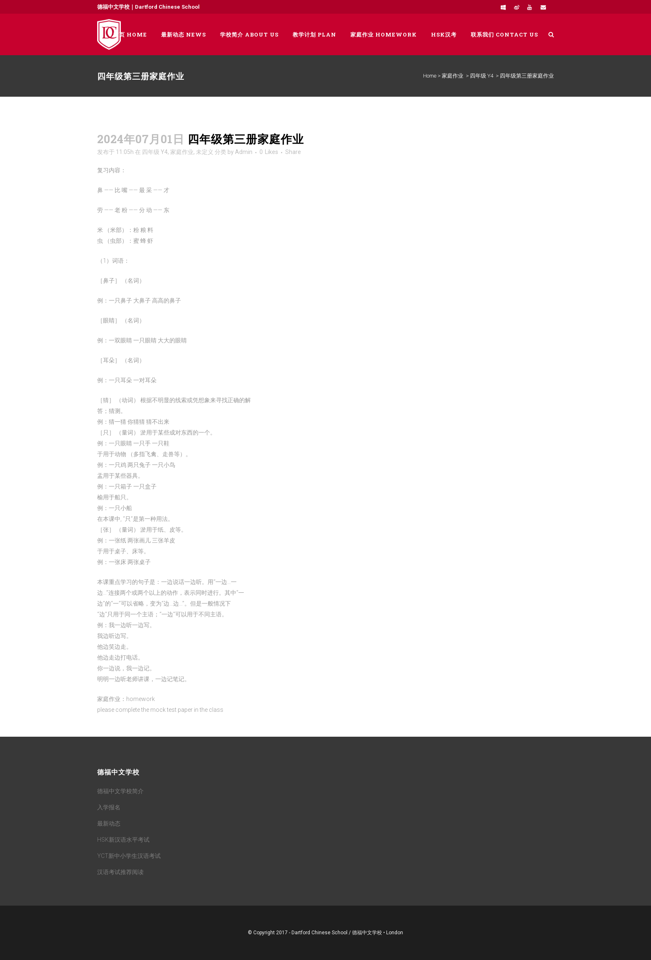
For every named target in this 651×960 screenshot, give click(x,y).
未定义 (204, 152)
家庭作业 (452, 76)
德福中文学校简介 (120, 791)
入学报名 (108, 807)
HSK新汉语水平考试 (123, 839)
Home (429, 76)
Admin (243, 152)
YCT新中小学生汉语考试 (129, 856)
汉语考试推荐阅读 (120, 872)
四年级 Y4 (481, 76)
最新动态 (108, 823)
